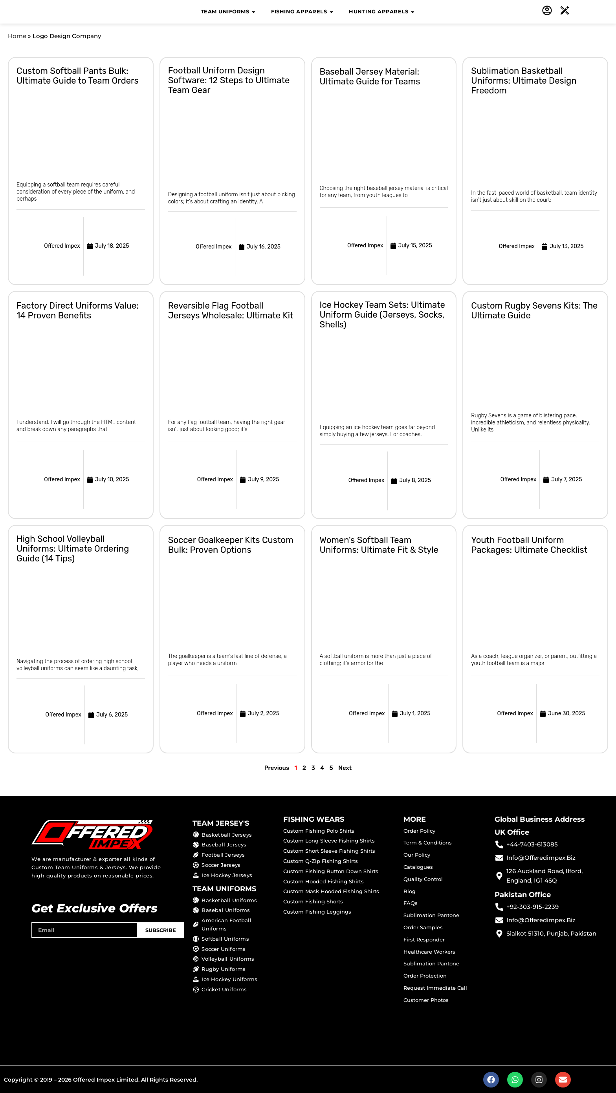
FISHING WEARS (313, 819)
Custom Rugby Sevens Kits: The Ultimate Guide (534, 310)
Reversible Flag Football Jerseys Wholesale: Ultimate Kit (230, 310)
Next (345, 767)
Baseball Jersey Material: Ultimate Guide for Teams (370, 76)
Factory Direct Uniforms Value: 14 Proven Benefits (77, 310)
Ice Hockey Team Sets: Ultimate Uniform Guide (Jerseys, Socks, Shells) (382, 314)
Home (17, 36)
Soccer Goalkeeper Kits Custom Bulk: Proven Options (230, 544)
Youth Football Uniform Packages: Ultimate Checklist (529, 544)
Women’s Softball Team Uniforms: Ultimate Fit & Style (379, 544)
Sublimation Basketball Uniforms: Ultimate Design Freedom (523, 80)
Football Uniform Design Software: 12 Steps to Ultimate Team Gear (229, 80)
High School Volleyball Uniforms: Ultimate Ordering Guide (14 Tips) (72, 548)
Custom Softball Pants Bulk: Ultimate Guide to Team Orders (77, 75)
